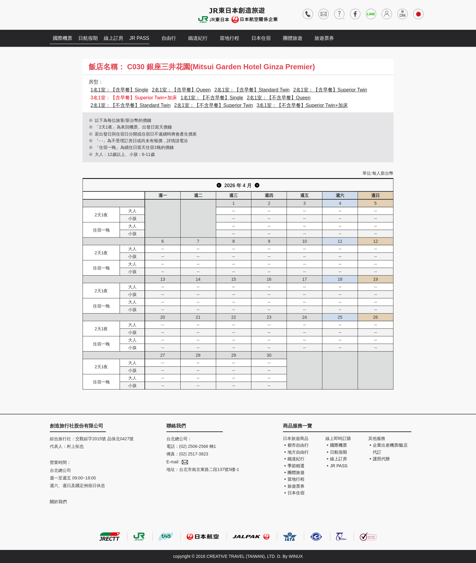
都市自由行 (298, 445)
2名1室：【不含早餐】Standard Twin (130, 105)
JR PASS (139, 38)
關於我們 (58, 501)
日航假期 (88, 38)
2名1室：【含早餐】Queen (181, 89)
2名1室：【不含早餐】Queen (279, 97)
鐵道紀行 (198, 38)
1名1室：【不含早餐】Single (212, 97)
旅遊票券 (324, 38)
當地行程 (229, 38)
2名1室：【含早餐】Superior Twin (330, 89)
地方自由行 (298, 452)
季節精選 (295, 465)
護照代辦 (381, 458)
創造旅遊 (68, 14)
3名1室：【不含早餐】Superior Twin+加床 (302, 105)
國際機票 (62, 38)
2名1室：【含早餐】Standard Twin (252, 89)
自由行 (169, 38)
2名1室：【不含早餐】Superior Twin (213, 105)
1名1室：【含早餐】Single (119, 89)
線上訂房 (113, 38)
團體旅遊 (292, 38)
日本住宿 (261, 38)
